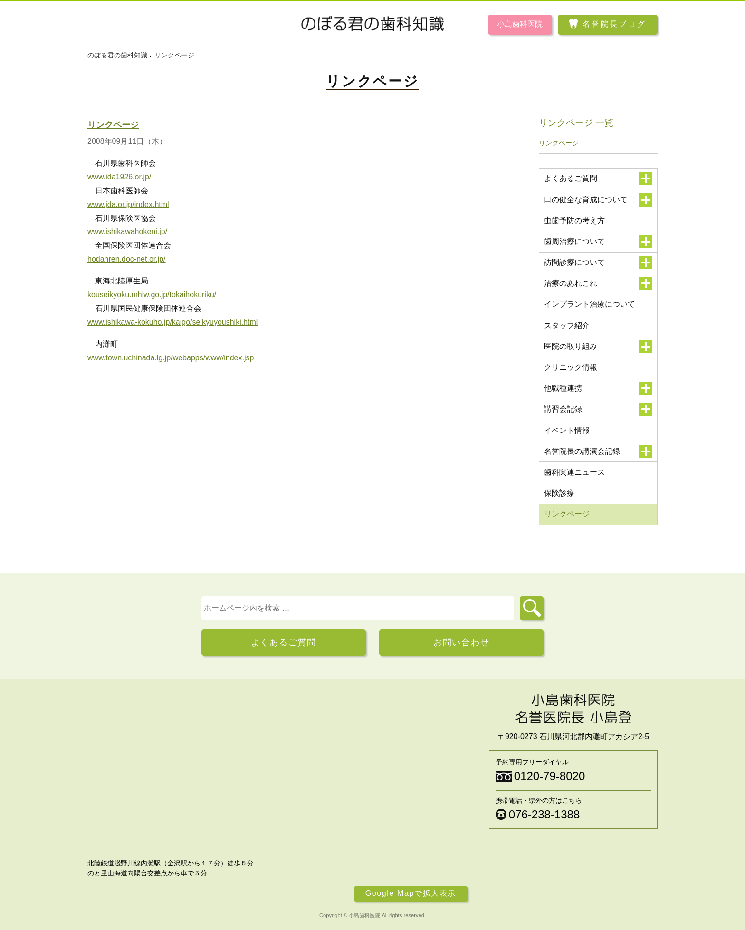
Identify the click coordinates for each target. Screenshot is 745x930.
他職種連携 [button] (598, 388)
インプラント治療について (589, 304)
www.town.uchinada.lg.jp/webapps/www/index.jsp (170, 358)
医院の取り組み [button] (598, 346)
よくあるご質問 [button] (598, 178)
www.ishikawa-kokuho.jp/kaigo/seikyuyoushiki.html (172, 322)
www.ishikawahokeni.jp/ (127, 231)
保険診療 (559, 493)
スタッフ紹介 (567, 325)
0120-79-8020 (549, 776)
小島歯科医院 (520, 24)
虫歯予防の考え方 (574, 220)
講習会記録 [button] (598, 409)
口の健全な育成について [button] (598, 200)
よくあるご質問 (283, 642)
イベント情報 (567, 430)
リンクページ (113, 125)
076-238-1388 (544, 814)
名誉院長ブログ (614, 24)
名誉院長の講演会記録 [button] (598, 451)
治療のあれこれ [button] (598, 283)
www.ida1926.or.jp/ (119, 177)
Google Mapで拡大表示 (410, 894)
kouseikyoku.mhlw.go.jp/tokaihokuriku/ (151, 295)
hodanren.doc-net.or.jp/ (126, 259)
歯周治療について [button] (598, 241)
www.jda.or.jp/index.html (128, 204)
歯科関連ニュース (574, 472)
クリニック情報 (570, 367)
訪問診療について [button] (598, 262)
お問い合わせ (461, 642)
